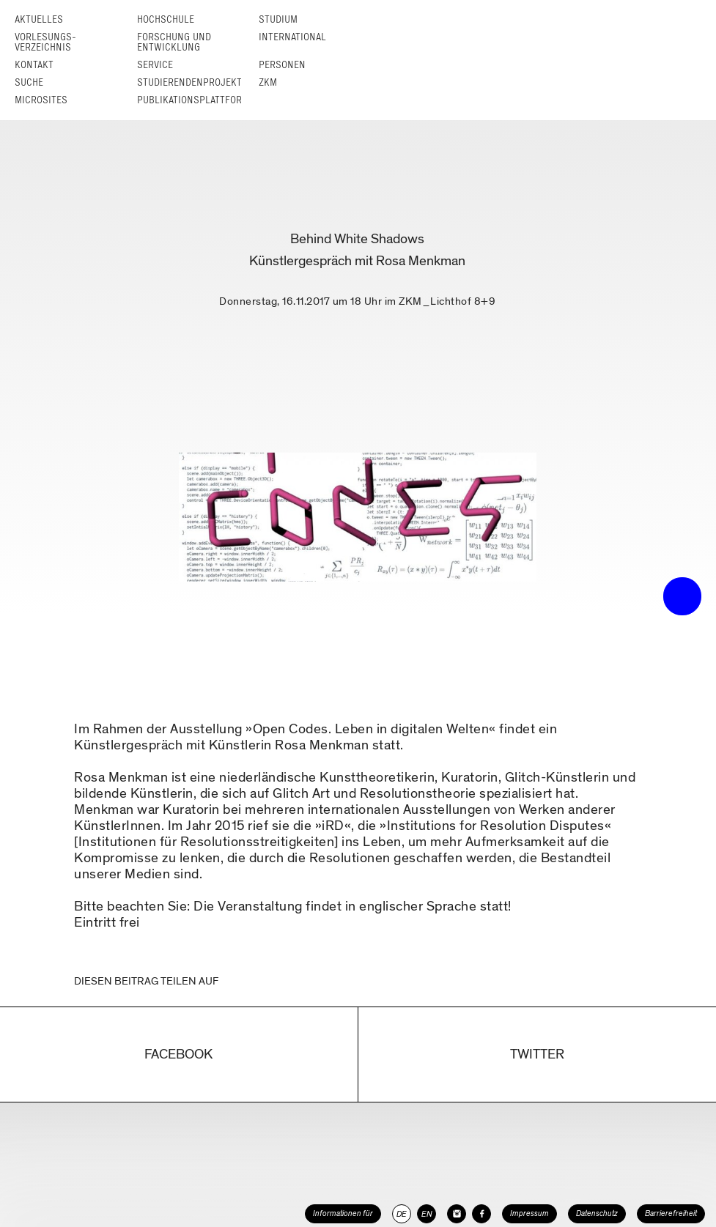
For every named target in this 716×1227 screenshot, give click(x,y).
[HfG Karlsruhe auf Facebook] (481, 1213)
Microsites (41, 100)
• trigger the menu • (682, 596)
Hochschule (165, 19)
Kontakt (34, 65)
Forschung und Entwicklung (174, 42)
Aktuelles (39, 19)
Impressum (529, 1213)
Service (155, 65)
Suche (29, 82)
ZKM (268, 82)
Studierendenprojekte (192, 82)
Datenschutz (597, 1213)
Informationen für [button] (343, 1213)
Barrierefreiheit (671, 1213)
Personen (282, 65)
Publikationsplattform (193, 100)
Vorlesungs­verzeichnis (45, 42)
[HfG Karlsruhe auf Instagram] (456, 1213)
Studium (278, 19)
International (292, 37)
